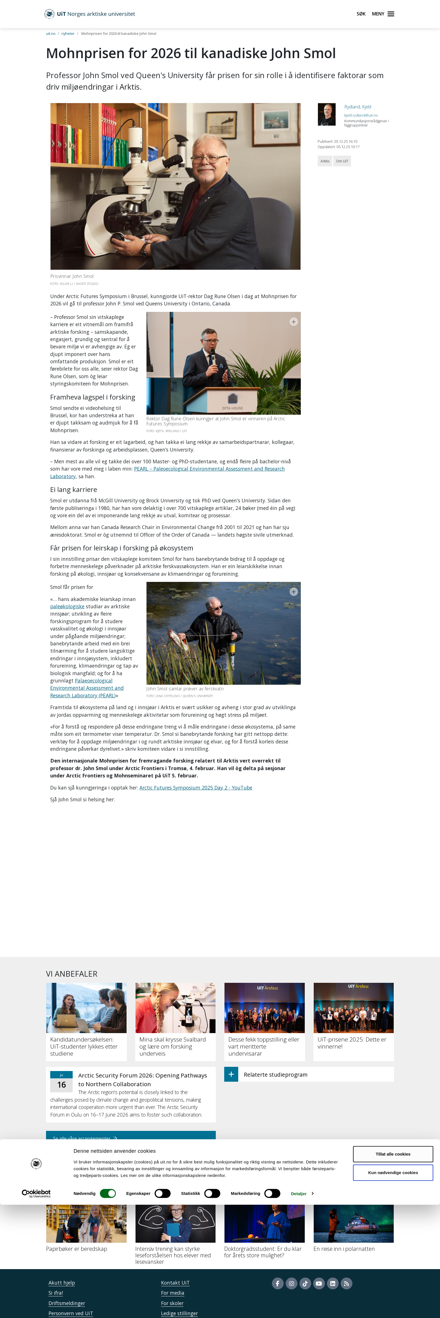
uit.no (51, 33)
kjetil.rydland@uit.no (361, 115)
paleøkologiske (67, 591)
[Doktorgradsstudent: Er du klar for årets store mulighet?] (264, 1190)
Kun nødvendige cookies (393, 1285)
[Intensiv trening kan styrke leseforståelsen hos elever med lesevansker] (175, 1193)
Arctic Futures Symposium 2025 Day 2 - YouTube (195, 750)
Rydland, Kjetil (357, 107)
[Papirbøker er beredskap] (86, 1187)
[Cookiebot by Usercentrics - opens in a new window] (36, 1307)
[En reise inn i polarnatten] (353, 1187)
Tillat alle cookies (393, 1267)
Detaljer (299, 1307)
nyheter (68, 33)
